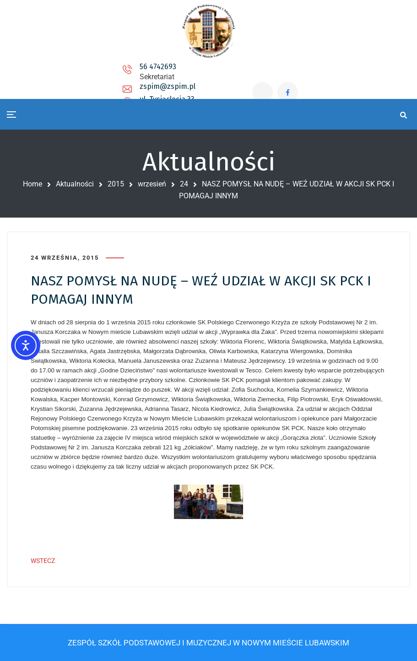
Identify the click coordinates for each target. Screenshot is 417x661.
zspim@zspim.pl (158, 75)
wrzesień (152, 184)
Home (32, 184)
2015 (116, 184)
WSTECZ (43, 560)
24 (184, 184)
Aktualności (75, 184)
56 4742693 (83, 71)
